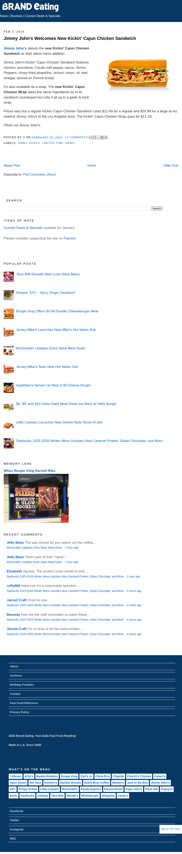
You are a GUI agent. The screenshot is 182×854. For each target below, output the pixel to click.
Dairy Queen (18, 782)
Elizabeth (14, 571)
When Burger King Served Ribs (29, 471)
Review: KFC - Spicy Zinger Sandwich (45, 293)
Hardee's (118, 782)
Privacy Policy (19, 712)
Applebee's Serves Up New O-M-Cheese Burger (53, 385)
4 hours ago (134, 619)
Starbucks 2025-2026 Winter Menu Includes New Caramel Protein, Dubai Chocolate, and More (89, 441)
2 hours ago (134, 591)
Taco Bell (57, 795)
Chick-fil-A (102, 776)
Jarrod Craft (17, 600)
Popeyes (167, 789)
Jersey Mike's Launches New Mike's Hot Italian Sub (56, 330)
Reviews (17, 16)
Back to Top (170, 829)
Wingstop (108, 795)
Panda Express (91, 789)
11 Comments (76, 137)
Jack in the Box (137, 782)
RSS (13, 838)
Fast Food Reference (24, 703)
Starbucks (27, 795)
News (4, 16)
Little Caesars (49, 789)
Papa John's (134, 789)
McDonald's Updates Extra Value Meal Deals (51, 348)
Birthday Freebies (22, 684)
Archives (16, 675)
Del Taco (35, 782)
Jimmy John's (15, 48)
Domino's (50, 782)
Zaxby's (123, 795)
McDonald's (70, 789)
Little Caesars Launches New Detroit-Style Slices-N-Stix (59, 422)
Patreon (70, 238)
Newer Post (12, 165)
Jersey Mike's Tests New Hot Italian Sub (47, 367)
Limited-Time (52, 142)
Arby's (29, 776)
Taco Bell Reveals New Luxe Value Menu (48, 274)
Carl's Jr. (86, 776)
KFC (13, 789)
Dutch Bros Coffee (96, 782)
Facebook (16, 811)
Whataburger (90, 795)
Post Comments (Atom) (39, 174)
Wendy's (72, 795)
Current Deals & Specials (42, 16)
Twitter (14, 820)
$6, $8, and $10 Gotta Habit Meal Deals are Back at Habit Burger (66, 404)
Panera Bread (113, 789)
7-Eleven (16, 776)
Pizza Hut (151, 789)
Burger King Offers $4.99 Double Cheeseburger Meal (57, 311)
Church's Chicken (139, 776)
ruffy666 (13, 586)
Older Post (170, 165)
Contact (15, 693)
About (14, 666)
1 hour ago (71, 547)
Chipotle (118, 776)
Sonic (13, 795)
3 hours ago (134, 605)
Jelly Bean (15, 542)
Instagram (17, 829)
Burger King (69, 776)
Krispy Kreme (28, 789)
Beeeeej (13, 614)
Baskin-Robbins (47, 776)
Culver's (159, 776)
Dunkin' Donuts (70, 782)
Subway (42, 795)
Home (92, 165)
